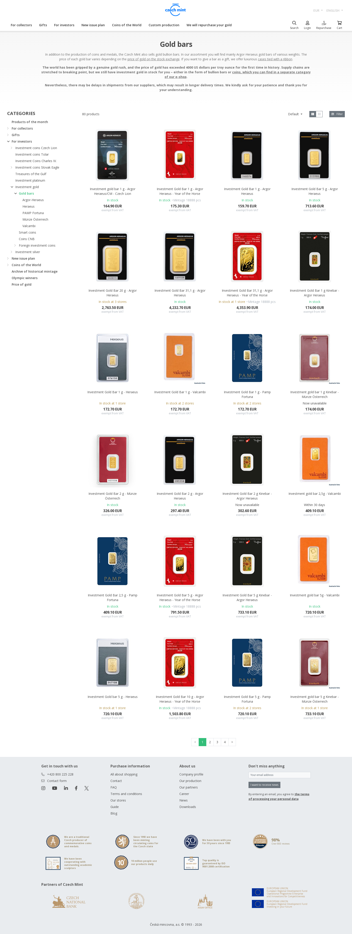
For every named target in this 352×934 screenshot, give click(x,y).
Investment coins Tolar (32, 154)
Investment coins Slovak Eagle (37, 167)
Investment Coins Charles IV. (36, 161)
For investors (64, 25)
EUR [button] (316, 10)
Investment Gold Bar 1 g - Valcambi (180, 392)
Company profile (191, 774)
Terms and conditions (126, 794)
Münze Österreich (35, 219)
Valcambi (28, 226)
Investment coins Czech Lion (36, 148)
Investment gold (27, 187)
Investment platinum (30, 180)
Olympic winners (24, 278)
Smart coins (27, 232)
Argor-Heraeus (33, 200)
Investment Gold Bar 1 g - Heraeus (112, 392)
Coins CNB (27, 239)
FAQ (113, 787)
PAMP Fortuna (33, 213)
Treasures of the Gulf (30, 174)
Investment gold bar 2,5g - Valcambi (314, 493)
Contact (116, 781)
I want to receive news (264, 785)
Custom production (164, 25)
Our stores (118, 800)
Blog (113, 813)
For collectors (21, 25)
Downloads (187, 807)
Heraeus (28, 206)
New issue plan (93, 25)
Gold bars (26, 193)
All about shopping (123, 774)
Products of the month (30, 122)
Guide (114, 807)
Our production (190, 781)
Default (294, 114)
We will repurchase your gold (209, 25)
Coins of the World (126, 25)
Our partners (188, 787)
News (183, 800)
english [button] (333, 10)
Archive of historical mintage (34, 271)
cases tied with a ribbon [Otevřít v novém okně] (275, 59)
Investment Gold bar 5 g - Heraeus (113, 697)
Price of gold (21, 284)
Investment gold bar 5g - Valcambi (314, 595)
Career (184, 794)
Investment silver (27, 252)
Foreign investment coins (37, 245)
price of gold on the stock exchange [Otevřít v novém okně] (154, 59)
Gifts (43, 25)
